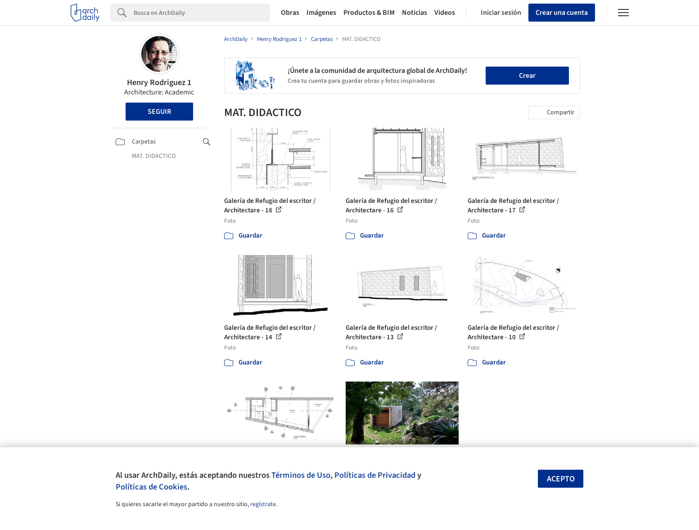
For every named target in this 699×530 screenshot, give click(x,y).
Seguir (159, 112)
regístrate (263, 504)
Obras (290, 12)
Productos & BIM (369, 12)
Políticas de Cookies (151, 487)
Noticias (414, 12)
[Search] (202, 13)
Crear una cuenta (562, 13)
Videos (444, 12)
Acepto (561, 479)
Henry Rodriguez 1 (159, 82)
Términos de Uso (300, 475)
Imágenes (321, 12)
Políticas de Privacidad (374, 475)
